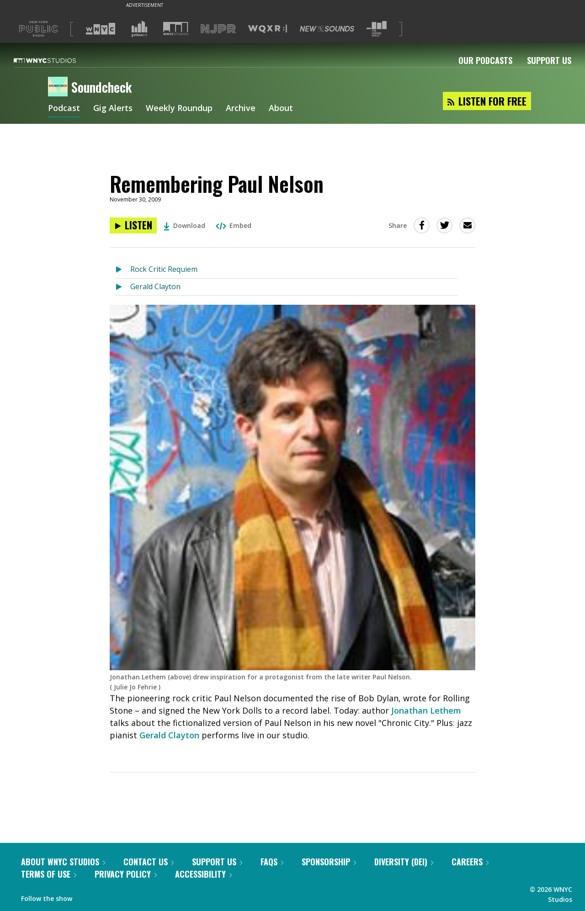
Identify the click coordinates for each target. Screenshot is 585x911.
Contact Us (148, 862)
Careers (470, 862)
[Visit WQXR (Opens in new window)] (267, 29)
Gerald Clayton (155, 286)
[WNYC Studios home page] (56, 60)
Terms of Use (48, 874)
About (281, 109)
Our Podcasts (485, 60)
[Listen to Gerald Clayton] (122, 287)
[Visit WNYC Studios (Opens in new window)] (175, 28)
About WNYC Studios (63, 862)
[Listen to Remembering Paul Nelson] (133, 225)
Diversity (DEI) (403, 862)
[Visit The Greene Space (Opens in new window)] (377, 29)
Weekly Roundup (179, 109)
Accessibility (203, 874)
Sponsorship (329, 862)
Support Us (549, 60)
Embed (233, 225)
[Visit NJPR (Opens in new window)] (218, 29)
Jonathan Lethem (426, 710)
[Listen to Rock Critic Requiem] (122, 269)
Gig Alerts (113, 109)
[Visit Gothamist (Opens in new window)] (139, 29)
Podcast (64, 109)
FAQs (272, 862)
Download (184, 225)
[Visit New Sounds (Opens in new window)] (327, 29)
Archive (240, 109)
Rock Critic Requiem (163, 269)
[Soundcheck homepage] (59, 87)
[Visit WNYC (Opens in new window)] (100, 29)
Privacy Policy (126, 874)
